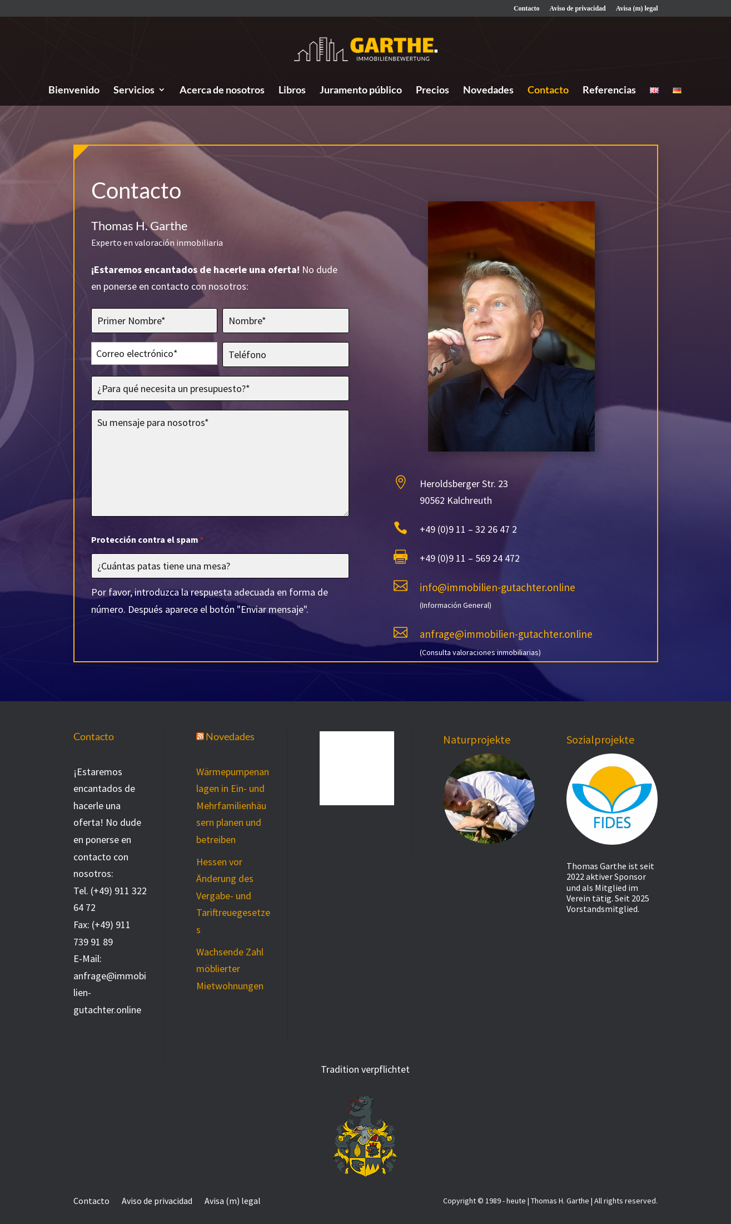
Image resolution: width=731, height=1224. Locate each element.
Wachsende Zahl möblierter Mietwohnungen (229, 968)
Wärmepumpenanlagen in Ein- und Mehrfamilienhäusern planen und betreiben (232, 805)
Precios (432, 91)
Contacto (527, 8)
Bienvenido (74, 91)
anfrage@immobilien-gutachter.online (506, 637)
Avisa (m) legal (637, 8)
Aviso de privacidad (578, 8)
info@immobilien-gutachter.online (497, 590)
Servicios (134, 91)
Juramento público (361, 91)
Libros (292, 91)
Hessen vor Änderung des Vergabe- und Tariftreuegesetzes (233, 895)
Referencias (609, 91)
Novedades (488, 91)
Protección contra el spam (147, 544)
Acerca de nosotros (222, 91)
